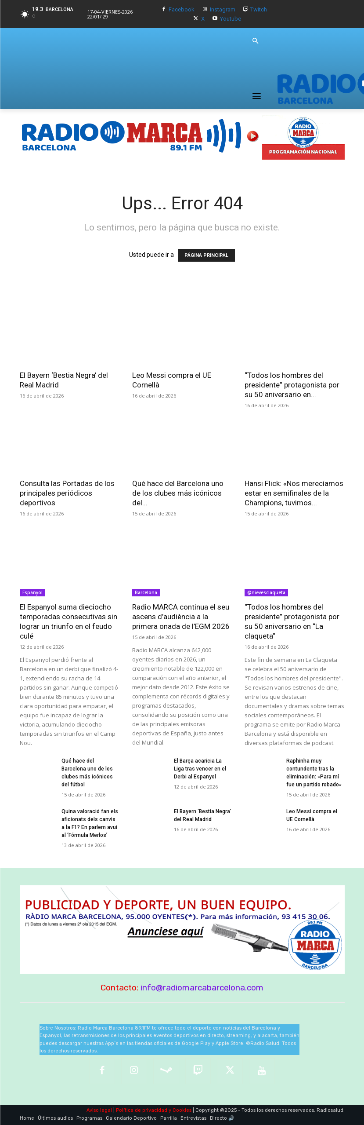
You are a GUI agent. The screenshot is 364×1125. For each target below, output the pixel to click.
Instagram (222, 9)
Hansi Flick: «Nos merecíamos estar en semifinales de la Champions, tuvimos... (294, 493)
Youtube (230, 18)
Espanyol (32, 592)
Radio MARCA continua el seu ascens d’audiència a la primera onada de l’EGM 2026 (181, 617)
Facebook (182, 9)
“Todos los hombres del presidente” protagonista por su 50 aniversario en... (292, 385)
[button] (255, 41)
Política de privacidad (141, 1110)
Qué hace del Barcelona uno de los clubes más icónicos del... (177, 493)
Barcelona (146, 592)
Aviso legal (99, 1110)
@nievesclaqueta (266, 592)
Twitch (258, 9)
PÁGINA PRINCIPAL (206, 255)
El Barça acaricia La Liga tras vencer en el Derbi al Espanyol (200, 769)
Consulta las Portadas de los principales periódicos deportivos (67, 493)
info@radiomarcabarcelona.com (202, 988)
